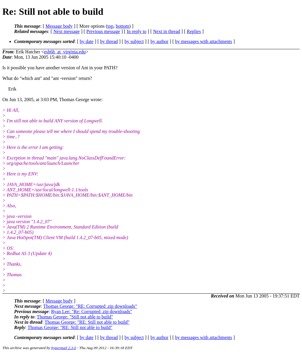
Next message (66, 31)
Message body (59, 26)
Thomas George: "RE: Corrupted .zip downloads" (90, 306)
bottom (122, 26)
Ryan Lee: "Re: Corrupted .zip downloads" (91, 311)
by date (86, 41)
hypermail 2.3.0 (63, 348)
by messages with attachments (203, 41)
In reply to (137, 31)
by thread (109, 41)
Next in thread (166, 31)
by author (159, 41)
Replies (194, 31)
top (110, 26)
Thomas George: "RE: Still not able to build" (87, 322)
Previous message (103, 31)
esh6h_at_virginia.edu (65, 51)
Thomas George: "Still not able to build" (75, 316)
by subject (134, 41)
